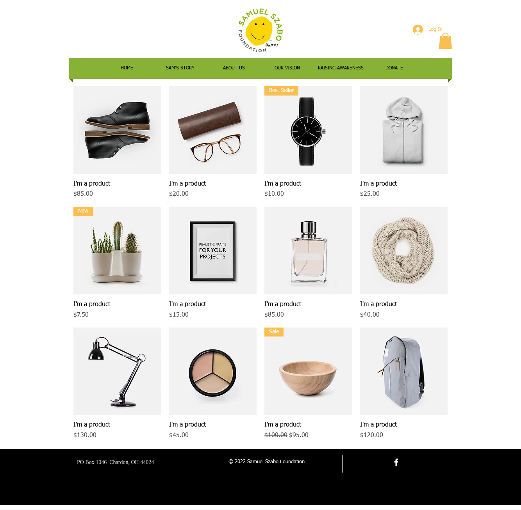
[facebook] (396, 462)
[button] (445, 41)
